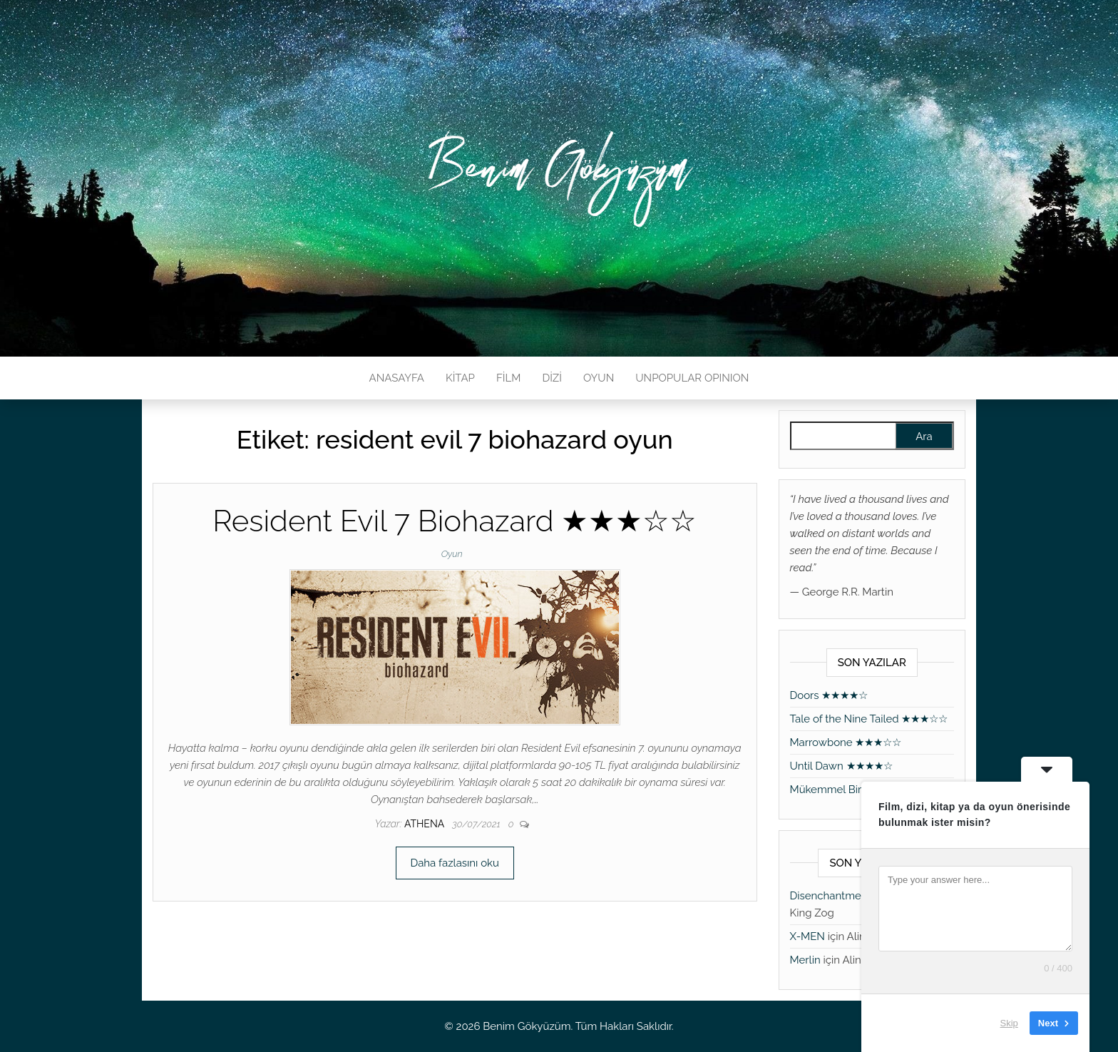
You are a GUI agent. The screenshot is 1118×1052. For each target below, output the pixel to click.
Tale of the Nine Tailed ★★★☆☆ (869, 719)
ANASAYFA (396, 378)
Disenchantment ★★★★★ (855, 895)
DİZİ (552, 378)
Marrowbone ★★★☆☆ (846, 742)
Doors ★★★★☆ (829, 695)
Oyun (452, 553)
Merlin (805, 960)
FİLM (508, 378)
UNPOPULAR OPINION (692, 378)
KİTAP (460, 378)
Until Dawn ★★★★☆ (841, 766)
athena (425, 823)
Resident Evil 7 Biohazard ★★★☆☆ (454, 521)
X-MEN (807, 936)
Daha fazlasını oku (455, 863)
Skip (1009, 1023)
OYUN (598, 378)
